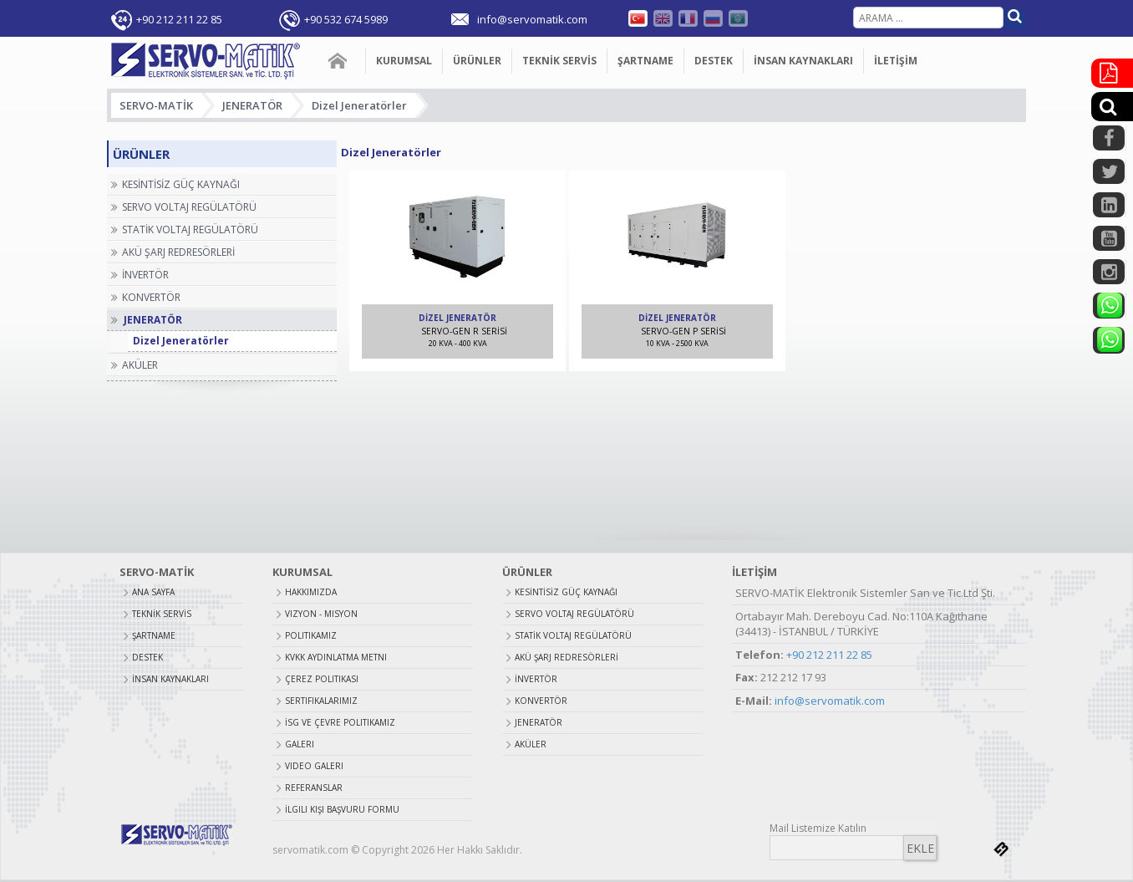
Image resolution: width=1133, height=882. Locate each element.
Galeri (299, 744)
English (663, 18)
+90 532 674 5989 (346, 19)
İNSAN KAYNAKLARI (803, 61)
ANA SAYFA (338, 61)
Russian (713, 18)
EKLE (920, 848)
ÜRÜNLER (477, 61)
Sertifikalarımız (321, 700)
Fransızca (688, 18)
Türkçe (638, 18)
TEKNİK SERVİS (559, 61)
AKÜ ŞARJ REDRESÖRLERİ (566, 657)
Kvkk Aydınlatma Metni (336, 657)
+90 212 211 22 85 (179, 19)
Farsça (738, 18)
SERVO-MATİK (156, 105)
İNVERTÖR (536, 679)
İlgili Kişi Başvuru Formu (342, 809)
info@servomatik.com (830, 700)
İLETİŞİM (895, 61)
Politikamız (311, 635)
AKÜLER (530, 744)
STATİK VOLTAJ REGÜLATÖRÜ (573, 635)
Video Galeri (314, 766)
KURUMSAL (404, 61)
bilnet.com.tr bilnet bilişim (1001, 849)
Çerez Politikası (321, 679)
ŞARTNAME (645, 61)
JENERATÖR (252, 105)
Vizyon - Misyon (321, 613)
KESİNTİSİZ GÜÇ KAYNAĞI (566, 592)
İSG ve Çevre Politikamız (340, 722)
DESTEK (713, 61)
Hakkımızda (311, 592)
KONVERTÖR (541, 700)
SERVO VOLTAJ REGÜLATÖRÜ (574, 613)
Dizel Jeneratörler (359, 105)
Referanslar (314, 787)
